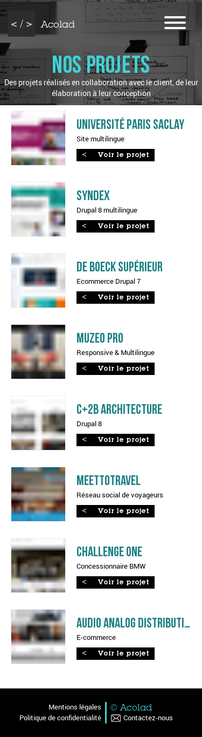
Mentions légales (74, 707)
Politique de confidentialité (60, 717)
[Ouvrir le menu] (175, 23)
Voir (123, 155)
